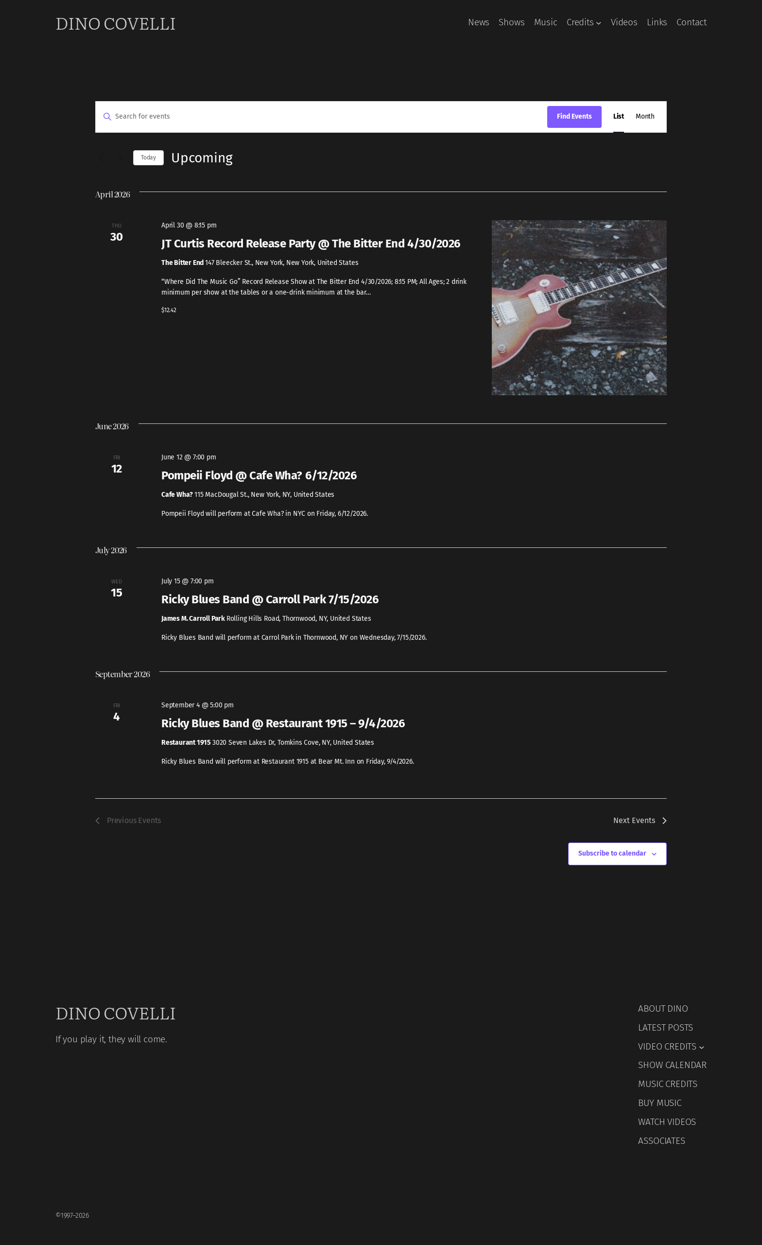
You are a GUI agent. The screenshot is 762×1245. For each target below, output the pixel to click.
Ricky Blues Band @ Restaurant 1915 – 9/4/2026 (283, 723)
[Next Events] (120, 158)
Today (148, 157)
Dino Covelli (115, 22)
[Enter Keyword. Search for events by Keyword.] (321, 117)
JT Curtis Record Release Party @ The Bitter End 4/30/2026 (311, 243)
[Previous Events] (101, 158)
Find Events (574, 116)
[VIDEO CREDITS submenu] (702, 1047)
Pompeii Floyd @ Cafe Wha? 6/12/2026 (259, 475)
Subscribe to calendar (612, 853)
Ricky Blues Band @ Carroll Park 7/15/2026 (270, 599)
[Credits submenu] (599, 23)
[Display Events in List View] (618, 117)
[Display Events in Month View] (645, 117)
